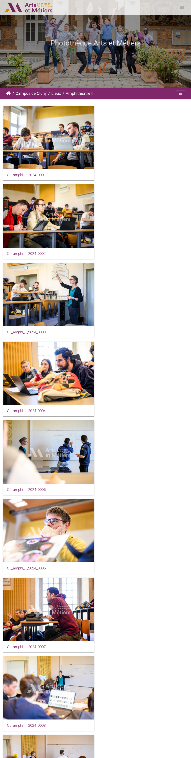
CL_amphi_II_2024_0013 (121, 561)
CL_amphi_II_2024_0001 (26, 174)
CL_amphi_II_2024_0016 (121, 638)
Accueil (8, 93)
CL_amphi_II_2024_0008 (121, 406)
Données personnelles (153, 751)
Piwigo (45, 751)
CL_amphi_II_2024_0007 (26, 406)
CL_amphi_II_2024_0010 (26, 483)
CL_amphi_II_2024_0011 (121, 483)
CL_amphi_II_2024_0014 (26, 638)
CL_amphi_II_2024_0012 (26, 561)
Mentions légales (74, 751)
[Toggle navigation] (182, 8)
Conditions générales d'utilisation (112, 751)
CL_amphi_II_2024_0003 (26, 251)
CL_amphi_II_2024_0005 (26, 328)
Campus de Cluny (31, 93)
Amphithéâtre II (79, 93)
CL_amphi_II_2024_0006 (121, 328)
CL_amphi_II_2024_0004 (121, 251)
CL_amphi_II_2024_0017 (26, 715)
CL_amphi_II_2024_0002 (121, 174)
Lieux (56, 93)
